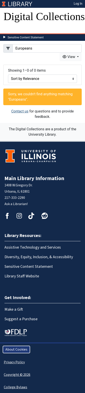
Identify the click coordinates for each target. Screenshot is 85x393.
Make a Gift (13, 309)
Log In (78, 3)
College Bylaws (15, 387)
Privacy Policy (14, 362)
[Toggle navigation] (10, 29)
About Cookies (16, 349)
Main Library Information (34, 178)
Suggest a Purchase (20, 319)
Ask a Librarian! (16, 204)
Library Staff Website (21, 276)
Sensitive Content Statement (26, 37)
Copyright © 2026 (17, 374)
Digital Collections (44, 16)
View (69, 57)
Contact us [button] (19, 111)
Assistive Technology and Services (32, 247)
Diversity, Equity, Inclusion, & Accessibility (38, 257)
